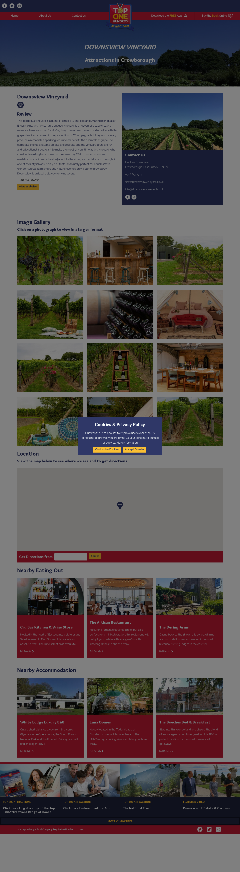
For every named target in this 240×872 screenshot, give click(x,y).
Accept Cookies (134, 449)
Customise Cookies (107, 449)
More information (127, 442)
